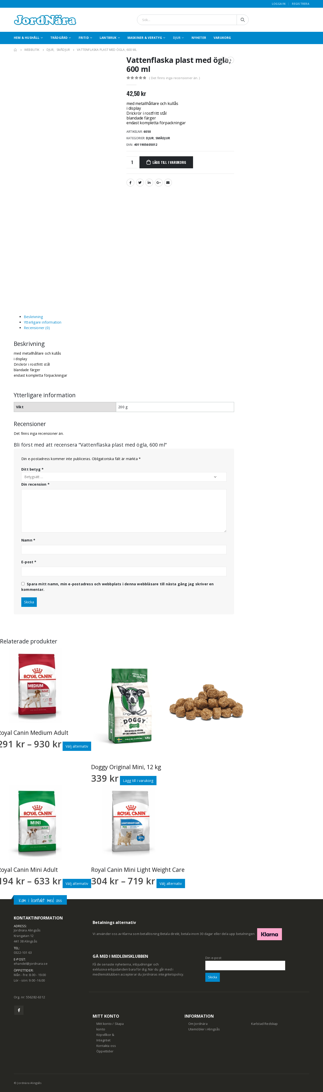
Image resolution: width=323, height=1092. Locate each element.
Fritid (84, 38)
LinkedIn (149, 183)
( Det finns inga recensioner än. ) (174, 78)
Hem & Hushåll (27, 38)
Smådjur (162, 138)
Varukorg (222, 38)
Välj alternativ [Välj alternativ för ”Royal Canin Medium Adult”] (77, 746)
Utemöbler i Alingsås (204, 1029)
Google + (159, 183)
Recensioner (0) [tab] (37, 327)
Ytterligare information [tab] (43, 322)
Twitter (140, 183)
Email (168, 183)
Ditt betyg (32, 469)
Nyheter (199, 38)
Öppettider (104, 1051)
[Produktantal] (131, 162)
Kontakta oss (106, 1046)
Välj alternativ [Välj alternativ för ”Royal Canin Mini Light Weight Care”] (170, 883)
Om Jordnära (198, 1024)
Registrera (300, 4)
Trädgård (59, 38)
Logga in (278, 4)
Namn (28, 540)
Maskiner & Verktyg (144, 38)
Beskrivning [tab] (33, 316)
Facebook (130, 183)
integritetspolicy (170, 974)
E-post (29, 562)
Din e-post (245, 961)
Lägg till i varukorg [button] (138, 780)
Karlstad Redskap (264, 1024)
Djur (177, 38)
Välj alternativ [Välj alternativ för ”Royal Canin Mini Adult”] (77, 883)
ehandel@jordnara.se (31, 964)
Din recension (35, 484)
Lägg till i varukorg (169, 162)
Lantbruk (108, 38)
